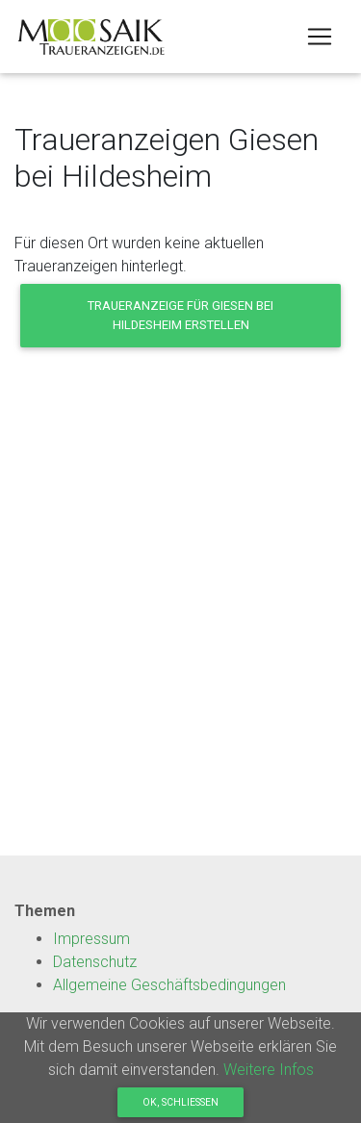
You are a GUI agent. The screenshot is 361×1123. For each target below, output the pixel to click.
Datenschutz (95, 962)
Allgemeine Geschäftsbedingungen (169, 985)
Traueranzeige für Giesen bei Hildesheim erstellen (180, 314)
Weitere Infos (268, 1069)
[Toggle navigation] (320, 36)
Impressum (91, 939)
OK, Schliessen (180, 1102)
